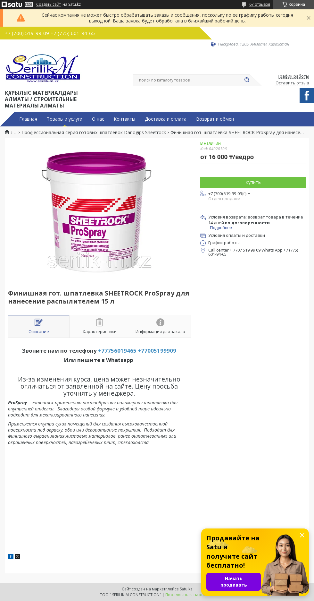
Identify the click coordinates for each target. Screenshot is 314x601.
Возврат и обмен (215, 119)
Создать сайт (48, 4)
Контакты (124, 119)
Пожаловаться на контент (189, 594)
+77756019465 (117, 350)
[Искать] (246, 80)
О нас (98, 119)
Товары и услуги (64, 119)
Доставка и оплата (165, 119)
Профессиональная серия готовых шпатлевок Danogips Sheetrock (93, 132)
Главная (28, 119)
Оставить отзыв (292, 83)
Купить (253, 182)
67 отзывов (259, 4)
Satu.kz (186, 589)
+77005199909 (157, 350)
